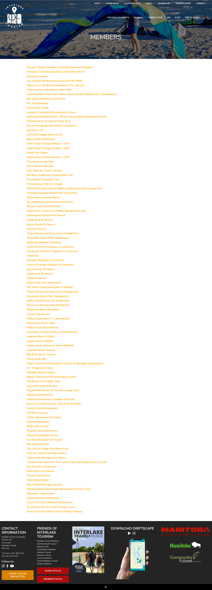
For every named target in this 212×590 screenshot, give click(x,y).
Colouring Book (132, 3)
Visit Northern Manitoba (46, 549)
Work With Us (53, 570)
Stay (177, 17)
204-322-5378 (11, 556)
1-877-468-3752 (17, 553)
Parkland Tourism (44, 552)
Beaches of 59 (42, 547)
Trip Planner (192, 17)
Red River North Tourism (47, 544)
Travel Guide (112, 3)
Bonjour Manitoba (44, 564)
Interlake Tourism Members (48, 541)
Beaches (138, 17)
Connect (200, 3)
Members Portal (53, 579)
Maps (97, 3)
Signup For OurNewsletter (17, 575)
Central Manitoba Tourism (47, 561)
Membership (164, 3)
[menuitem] (97, 3)
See (169, 17)
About (149, 3)
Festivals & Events (118, 17)
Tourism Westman (44, 558)
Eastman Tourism (44, 555)
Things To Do (155, 17)
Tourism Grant (183, 3)
